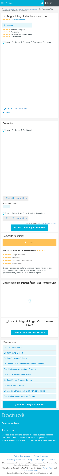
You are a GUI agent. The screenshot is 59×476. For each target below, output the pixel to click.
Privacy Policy (48, 468)
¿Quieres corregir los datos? (29, 404)
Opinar (7, 113)
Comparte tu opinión (18, 20)
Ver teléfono (21, 108)
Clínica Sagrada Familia (47, 223)
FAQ (30, 460)
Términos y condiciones (16, 460)
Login (49, 3)
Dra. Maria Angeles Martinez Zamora (19, 396)
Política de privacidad (22, 456)
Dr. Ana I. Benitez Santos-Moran (17, 375)
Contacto (51, 460)
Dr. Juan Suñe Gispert (13, 353)
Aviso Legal (39, 460)
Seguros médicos (10, 423)
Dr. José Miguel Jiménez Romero (18, 380)
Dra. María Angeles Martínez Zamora (20, 369)
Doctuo (13, 415)
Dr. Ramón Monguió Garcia (15, 358)
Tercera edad (8, 430)
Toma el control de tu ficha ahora (29, 332)
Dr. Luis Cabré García (13, 347)
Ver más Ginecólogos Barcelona (29, 227)
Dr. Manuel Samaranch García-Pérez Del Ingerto (25, 391)
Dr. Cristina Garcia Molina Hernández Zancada (24, 364)
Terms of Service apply (29, 470)
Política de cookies (41, 456)
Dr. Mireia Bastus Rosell (14, 385)
